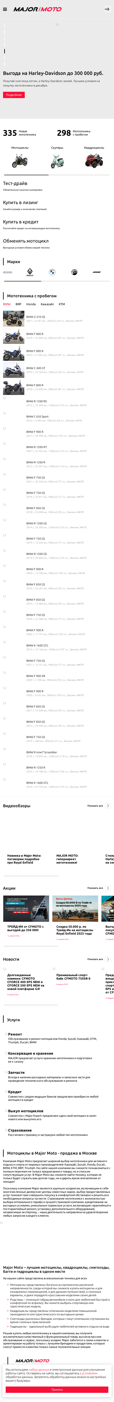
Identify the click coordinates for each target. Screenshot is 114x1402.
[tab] (9, 304)
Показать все (95, 805)
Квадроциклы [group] (94, 157)
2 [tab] (4, 32)
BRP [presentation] (18, 304)
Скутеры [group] (57, 157)
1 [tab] (4, 26)
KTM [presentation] (62, 304)
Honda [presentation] (31, 304)
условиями (90, 1373)
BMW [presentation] (7, 304)
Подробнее (14, 94)
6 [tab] (4, 57)
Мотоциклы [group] (20, 157)
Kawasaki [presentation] (47, 304)
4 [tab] (4, 45)
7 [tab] (4, 64)
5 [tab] (4, 51)
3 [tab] (4, 38)
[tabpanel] (57, 61)
